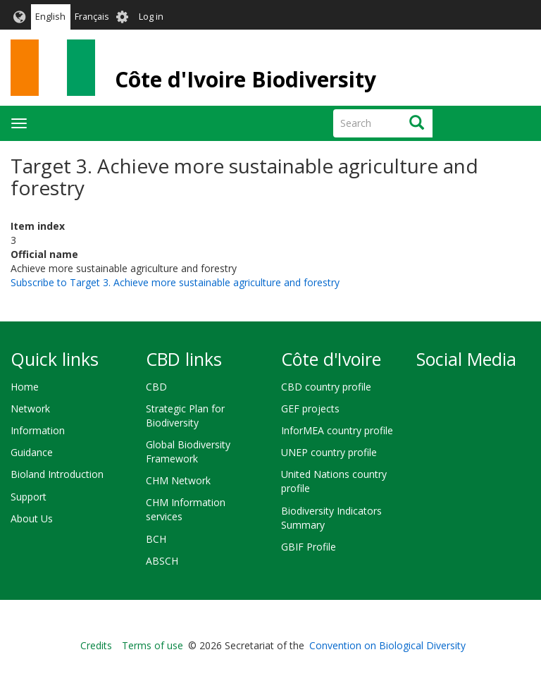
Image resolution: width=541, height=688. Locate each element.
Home (25, 386)
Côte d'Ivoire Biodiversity (245, 79)
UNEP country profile (329, 452)
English (50, 17)
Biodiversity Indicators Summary (331, 518)
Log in (151, 17)
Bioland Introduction (57, 474)
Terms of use (152, 645)
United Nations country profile (334, 481)
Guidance (32, 452)
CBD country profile (326, 386)
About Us (32, 518)
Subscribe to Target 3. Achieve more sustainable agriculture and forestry (175, 282)
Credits (96, 645)
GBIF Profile (308, 546)
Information (38, 430)
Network (30, 408)
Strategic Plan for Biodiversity (185, 415)
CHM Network (178, 480)
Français (92, 17)
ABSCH (162, 560)
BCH (156, 539)
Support (28, 496)
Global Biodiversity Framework (188, 451)
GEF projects (310, 408)
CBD (156, 386)
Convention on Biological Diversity (387, 645)
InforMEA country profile (337, 430)
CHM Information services (185, 509)
